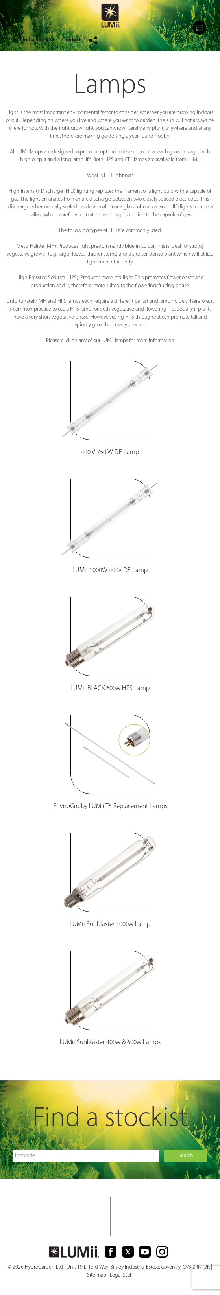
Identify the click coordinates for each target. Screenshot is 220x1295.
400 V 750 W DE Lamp (110, 452)
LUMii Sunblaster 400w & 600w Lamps (110, 1042)
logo (110, 16)
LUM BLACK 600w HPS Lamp (110, 688)
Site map (96, 1275)
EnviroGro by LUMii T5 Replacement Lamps (110, 806)
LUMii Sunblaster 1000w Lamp (110, 924)
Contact (71, 40)
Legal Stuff (121, 1275)
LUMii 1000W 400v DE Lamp (110, 570)
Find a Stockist (37, 40)
